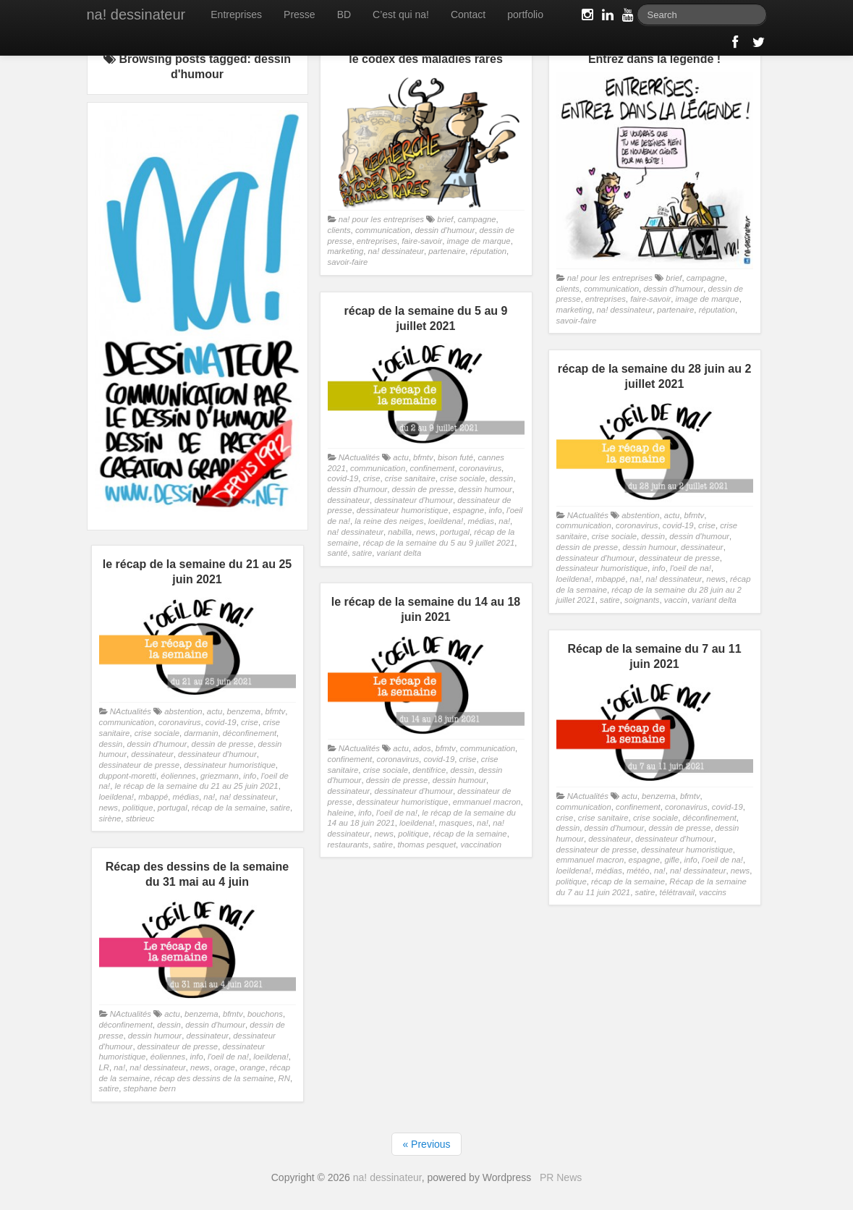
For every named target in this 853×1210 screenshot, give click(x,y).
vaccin (675, 600)
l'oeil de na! (690, 568)
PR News (561, 1177)
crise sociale (462, 478)
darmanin (201, 733)
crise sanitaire (410, 478)
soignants (642, 600)
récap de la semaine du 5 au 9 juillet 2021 (439, 542)
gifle (671, 859)
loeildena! (446, 521)
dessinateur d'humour (413, 500)
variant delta (399, 553)
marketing (346, 251)
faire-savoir (422, 241)
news (425, 532)
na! (504, 521)
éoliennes (178, 775)
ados (422, 748)
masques (455, 822)
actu (400, 457)
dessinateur (349, 500)
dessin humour (485, 489)
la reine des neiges (389, 521)
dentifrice (429, 770)
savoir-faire (348, 262)
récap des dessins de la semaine (213, 1078)
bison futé (455, 457)
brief (445, 219)
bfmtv (423, 457)
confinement (431, 468)
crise (372, 478)
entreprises (377, 241)
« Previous (426, 1144)
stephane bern (150, 1088)
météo (638, 870)
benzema (244, 711)
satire (362, 553)
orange (252, 1067)
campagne (477, 219)
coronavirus (480, 468)
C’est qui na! (401, 14)
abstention (640, 515)
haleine (341, 812)
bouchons (265, 1014)
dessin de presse (423, 489)
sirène (110, 818)
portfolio (525, 14)
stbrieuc (140, 818)
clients (339, 230)
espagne (468, 510)
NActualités (359, 457)
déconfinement (249, 733)
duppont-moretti (127, 775)
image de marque (478, 241)
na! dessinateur (136, 14)
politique (137, 807)
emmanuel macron (487, 802)
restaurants (348, 844)
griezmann (219, 775)
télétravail (676, 892)
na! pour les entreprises (381, 219)
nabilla (400, 532)
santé (338, 553)
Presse (299, 14)
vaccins (712, 892)
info (494, 510)
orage (224, 1067)
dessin (502, 478)
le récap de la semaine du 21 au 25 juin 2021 (197, 786)
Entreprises (236, 14)
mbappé (610, 579)
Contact (468, 14)
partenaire (446, 251)
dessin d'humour (445, 230)
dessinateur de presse (679, 558)
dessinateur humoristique (403, 510)
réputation (488, 251)
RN (284, 1078)
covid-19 (343, 478)
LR (104, 1067)
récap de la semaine (229, 807)
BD (344, 14)
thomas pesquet (426, 844)
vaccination (480, 844)
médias (481, 521)
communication (382, 230)
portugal (455, 532)
